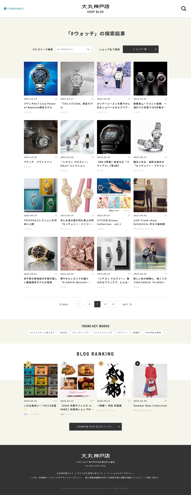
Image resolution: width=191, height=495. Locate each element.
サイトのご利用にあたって (90, 473)
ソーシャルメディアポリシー (120, 473)
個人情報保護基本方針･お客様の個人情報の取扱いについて (113, 478)
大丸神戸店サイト (65, 473)
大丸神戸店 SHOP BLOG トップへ (98, 426)
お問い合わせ (152, 478)
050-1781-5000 (97, 465)
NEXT (127, 304)
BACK (64, 304)
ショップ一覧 (144, 49)
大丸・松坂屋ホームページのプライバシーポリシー (57, 478)
